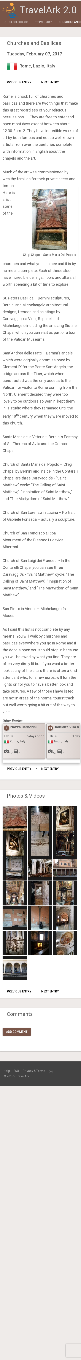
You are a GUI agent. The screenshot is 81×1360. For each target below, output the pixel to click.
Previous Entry (19, 82)
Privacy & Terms (33, 1071)
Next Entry (50, 82)
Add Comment (16, 1031)
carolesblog (18, 22)
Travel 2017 (43, 22)
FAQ (16, 1071)
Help (6, 1071)
